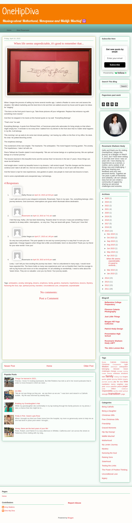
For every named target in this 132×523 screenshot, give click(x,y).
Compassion (117, 364)
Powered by (114, 73)
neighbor (120, 384)
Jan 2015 (111, 273)
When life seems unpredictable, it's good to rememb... (113, 262)
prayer (125, 386)
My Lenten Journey (110, 445)
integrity (125, 379)
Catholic (113, 362)
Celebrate (124, 362)
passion (114, 386)
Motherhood (107, 440)
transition (39, 286)
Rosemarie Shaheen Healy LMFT (113, 342)
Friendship (106, 424)
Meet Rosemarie (23, 30)
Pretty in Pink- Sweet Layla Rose (27, 416)
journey (110, 382)
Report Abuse (74, 503)
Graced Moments (109, 428)
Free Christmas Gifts (110, 419)
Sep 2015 (111, 241)
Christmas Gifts (108, 415)
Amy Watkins (10, 507)
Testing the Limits (109, 466)
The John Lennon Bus (114, 348)
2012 (107, 285)
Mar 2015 (111, 270)
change (113, 371)
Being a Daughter (109, 411)
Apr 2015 (111, 255)
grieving (114, 379)
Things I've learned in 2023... (26, 378)
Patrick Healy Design (114, 329)
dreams (36, 283)
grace (109, 379)
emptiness (44, 283)
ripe (20, 286)
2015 (107, 231)
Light (126, 364)
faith (103, 377)
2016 (107, 227)
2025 (107, 198)
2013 (107, 282)
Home (9, 30)
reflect (113, 389)
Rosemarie (26, 216)
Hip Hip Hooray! (108, 432)
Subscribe (115, 65)
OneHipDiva (20, 12)
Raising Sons (107, 457)
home (120, 379)
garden (104, 379)
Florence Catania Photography (112, 310)
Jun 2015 (111, 248)
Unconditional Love (51, 286)
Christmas (105, 364)
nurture (108, 386)
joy (115, 382)
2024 (107, 202)
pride (103, 389)
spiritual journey (29, 286)
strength (105, 394)
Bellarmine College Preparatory (113, 303)
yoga (123, 394)
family (51, 283)
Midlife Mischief (108, 436)
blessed (116, 369)
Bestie (104, 362)
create (104, 373)
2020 (107, 213)
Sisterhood (106, 461)
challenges (106, 371)
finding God (118, 377)
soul (120, 391)
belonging (28, 283)
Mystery (90, 283)
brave (126, 369)
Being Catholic (108, 407)
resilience (125, 389)
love (126, 381)
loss (121, 382)
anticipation (13, 283)
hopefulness (74, 283)
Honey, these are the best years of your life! (31, 428)
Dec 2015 (111, 234)
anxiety (21, 283)
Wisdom (105, 366)
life (118, 382)
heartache (65, 283)
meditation (106, 384)
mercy (113, 384)
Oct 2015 (111, 238)
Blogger (70, 518)
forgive (125, 377)
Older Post (88, 366)
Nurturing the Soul (11, 286)
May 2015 (111, 252)
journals (104, 382)
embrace (116, 373)
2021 (107, 209)
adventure (114, 366)
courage (119, 371)
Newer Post (9, 366)
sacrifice (116, 391)
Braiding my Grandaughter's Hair (27, 403)
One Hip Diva (10, 511)
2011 (107, 289)
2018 (107, 220)
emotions (124, 373)
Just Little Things (112, 317)
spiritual (125, 391)
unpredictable (74, 286)
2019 (107, 216)
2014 (107, 278)
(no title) (18, 391)
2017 (107, 224)
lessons (83, 283)
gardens (57, 283)
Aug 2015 (111, 245)
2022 (107, 206)
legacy (104, 478)
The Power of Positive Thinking (114, 470)
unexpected (63, 286)
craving (125, 371)
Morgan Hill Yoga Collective (112, 323)
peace (119, 386)
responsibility (107, 391)
